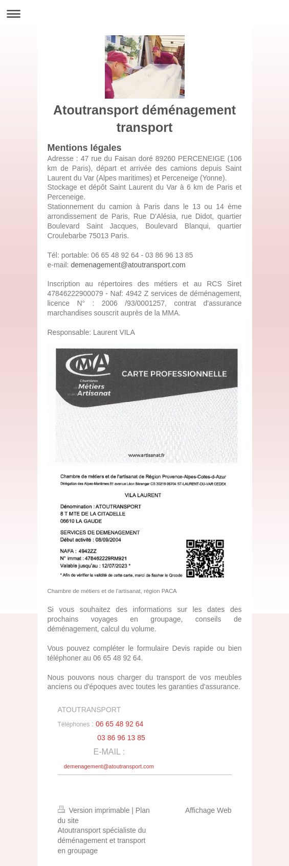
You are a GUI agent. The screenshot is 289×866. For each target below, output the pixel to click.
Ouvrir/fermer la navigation (144, 14)
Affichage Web (208, 810)
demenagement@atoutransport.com (128, 265)
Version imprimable (95, 810)
